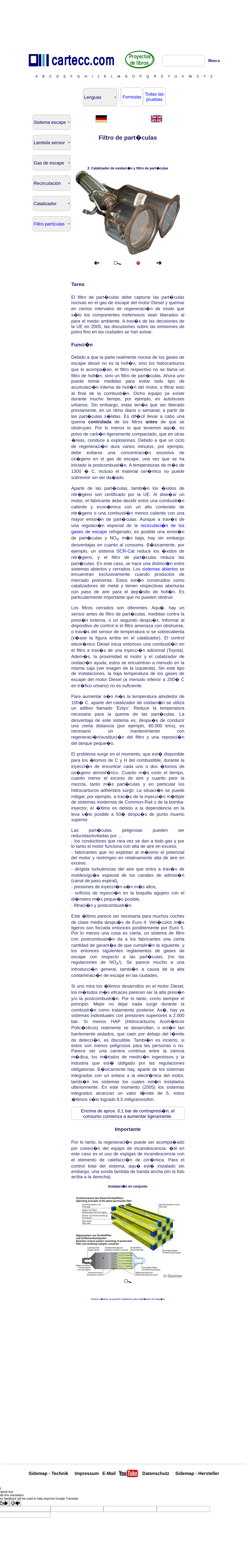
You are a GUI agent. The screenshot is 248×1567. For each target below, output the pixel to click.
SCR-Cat (126, 551)
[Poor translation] (15, 1503)
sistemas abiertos (160, 568)
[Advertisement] (124, 25)
